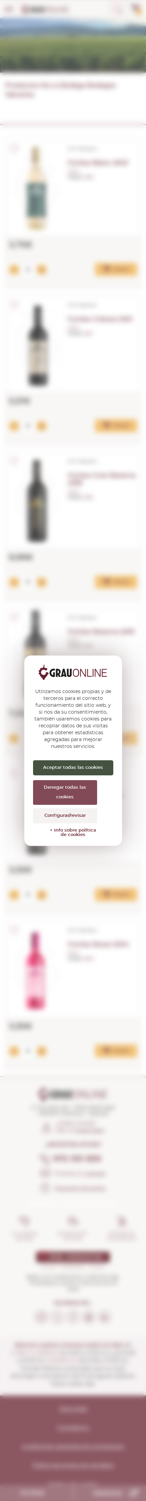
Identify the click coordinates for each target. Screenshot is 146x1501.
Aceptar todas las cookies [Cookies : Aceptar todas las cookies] (73, 767)
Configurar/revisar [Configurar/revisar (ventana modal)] (65, 815)
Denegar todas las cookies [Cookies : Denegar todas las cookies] (65, 792)
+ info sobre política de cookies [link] (73, 832)
